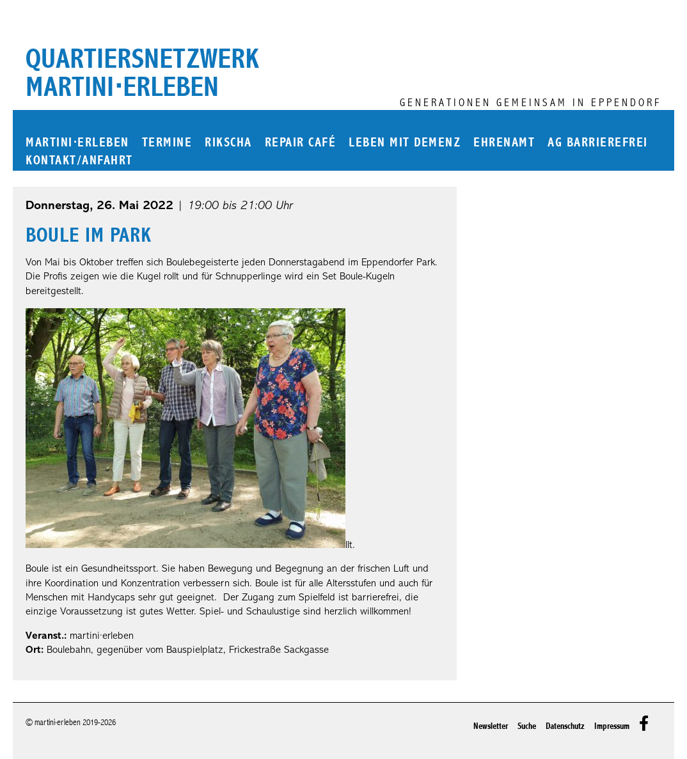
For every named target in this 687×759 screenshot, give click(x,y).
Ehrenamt (504, 143)
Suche (526, 726)
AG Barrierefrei (598, 143)
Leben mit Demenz (405, 143)
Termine (167, 143)
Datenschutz (565, 726)
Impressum (611, 726)
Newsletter (490, 726)
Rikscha (228, 143)
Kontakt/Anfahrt (79, 160)
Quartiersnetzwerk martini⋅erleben (142, 73)
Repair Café (300, 143)
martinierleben (77, 143)
